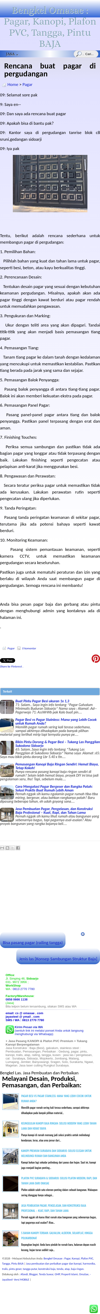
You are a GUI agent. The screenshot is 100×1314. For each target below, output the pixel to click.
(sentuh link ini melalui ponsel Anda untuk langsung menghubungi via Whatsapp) (49, 1030)
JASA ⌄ (12, 54)
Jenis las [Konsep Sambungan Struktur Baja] (58, 958)
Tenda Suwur (46, 1274)
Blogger (33, 1274)
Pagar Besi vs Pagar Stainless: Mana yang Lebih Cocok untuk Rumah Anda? (50, 726)
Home (12, 84)
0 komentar (29, 648)
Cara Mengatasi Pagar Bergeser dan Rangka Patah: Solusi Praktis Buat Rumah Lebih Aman (50, 793)
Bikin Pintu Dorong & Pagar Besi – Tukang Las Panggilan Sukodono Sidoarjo (50, 749)
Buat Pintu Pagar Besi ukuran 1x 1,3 (50, 706)
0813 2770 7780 (24, 989)
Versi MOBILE (22, 1279)
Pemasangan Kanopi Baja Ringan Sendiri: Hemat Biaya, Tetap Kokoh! (50, 771)
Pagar (28, 84)
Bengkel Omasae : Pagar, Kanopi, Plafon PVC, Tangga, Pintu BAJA (50, 27)
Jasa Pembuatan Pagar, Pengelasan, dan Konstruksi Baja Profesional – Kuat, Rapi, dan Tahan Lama (50, 816)
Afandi (24, 1274)
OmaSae (84, 1274)
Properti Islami (69, 1274)
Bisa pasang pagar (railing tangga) (33, 942)
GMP (57, 1274)
